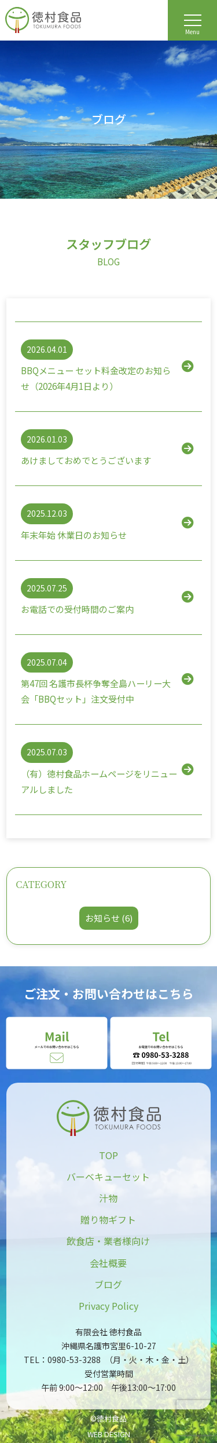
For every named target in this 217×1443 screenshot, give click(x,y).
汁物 (108, 1198)
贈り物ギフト (108, 1219)
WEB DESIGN (108, 1434)
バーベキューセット (108, 1176)
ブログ (108, 1284)
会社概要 (108, 1263)
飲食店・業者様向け (108, 1241)
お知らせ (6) (109, 918)
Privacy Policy (108, 1306)
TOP (108, 1155)
